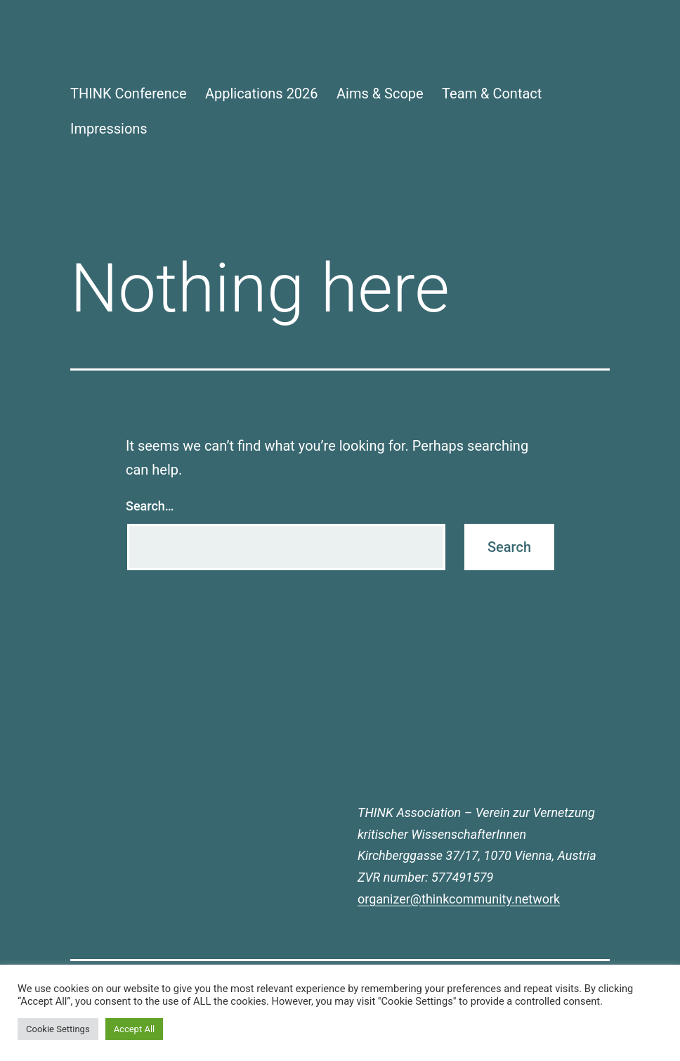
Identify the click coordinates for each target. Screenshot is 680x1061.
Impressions (109, 128)
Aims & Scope (380, 93)
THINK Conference (128, 93)
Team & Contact (492, 93)
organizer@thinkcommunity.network (459, 899)
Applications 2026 (261, 93)
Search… (150, 506)
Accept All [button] (134, 1029)
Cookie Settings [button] (58, 1029)
